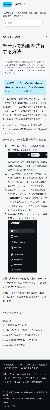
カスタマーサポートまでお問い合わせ (25, 71)
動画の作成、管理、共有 (28, 13)
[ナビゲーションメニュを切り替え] (42, 4)
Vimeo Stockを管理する (14, 345)
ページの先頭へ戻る (13, 312)
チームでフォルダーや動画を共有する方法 (22, 330)
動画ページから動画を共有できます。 (24, 119)
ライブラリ (13, 146)
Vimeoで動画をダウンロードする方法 (20, 340)
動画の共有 (18, 16)
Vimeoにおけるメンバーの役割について (21, 335)
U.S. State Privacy (28, 398)
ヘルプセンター (21, 4)
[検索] (22, 23)
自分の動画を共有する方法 (15, 325)
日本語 (14, 406)
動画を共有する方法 (31, 129)
